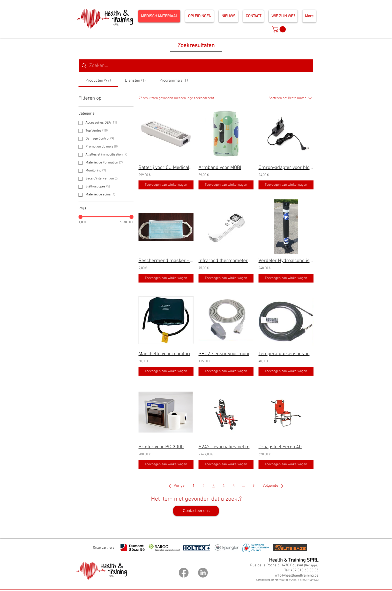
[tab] (98, 80)
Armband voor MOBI (219, 168)
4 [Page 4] (223, 485)
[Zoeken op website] (199, 65)
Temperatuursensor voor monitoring (286, 354)
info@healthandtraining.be (296, 575)
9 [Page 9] (253, 485)
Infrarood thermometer (223, 261)
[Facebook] (183, 573)
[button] (279, 29)
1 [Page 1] (193, 485)
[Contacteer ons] (196, 511)
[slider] (80, 217)
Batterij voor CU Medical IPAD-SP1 (166, 168)
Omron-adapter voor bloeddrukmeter (286, 168)
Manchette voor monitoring (166, 354)
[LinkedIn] (203, 573)
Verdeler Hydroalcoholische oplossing (286, 261)
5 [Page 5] (233, 485)
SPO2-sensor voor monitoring (226, 354)
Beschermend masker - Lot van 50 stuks (166, 261)
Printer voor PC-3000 (161, 447)
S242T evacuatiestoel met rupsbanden (226, 447)
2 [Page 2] (203, 485)
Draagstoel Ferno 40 (280, 447)
